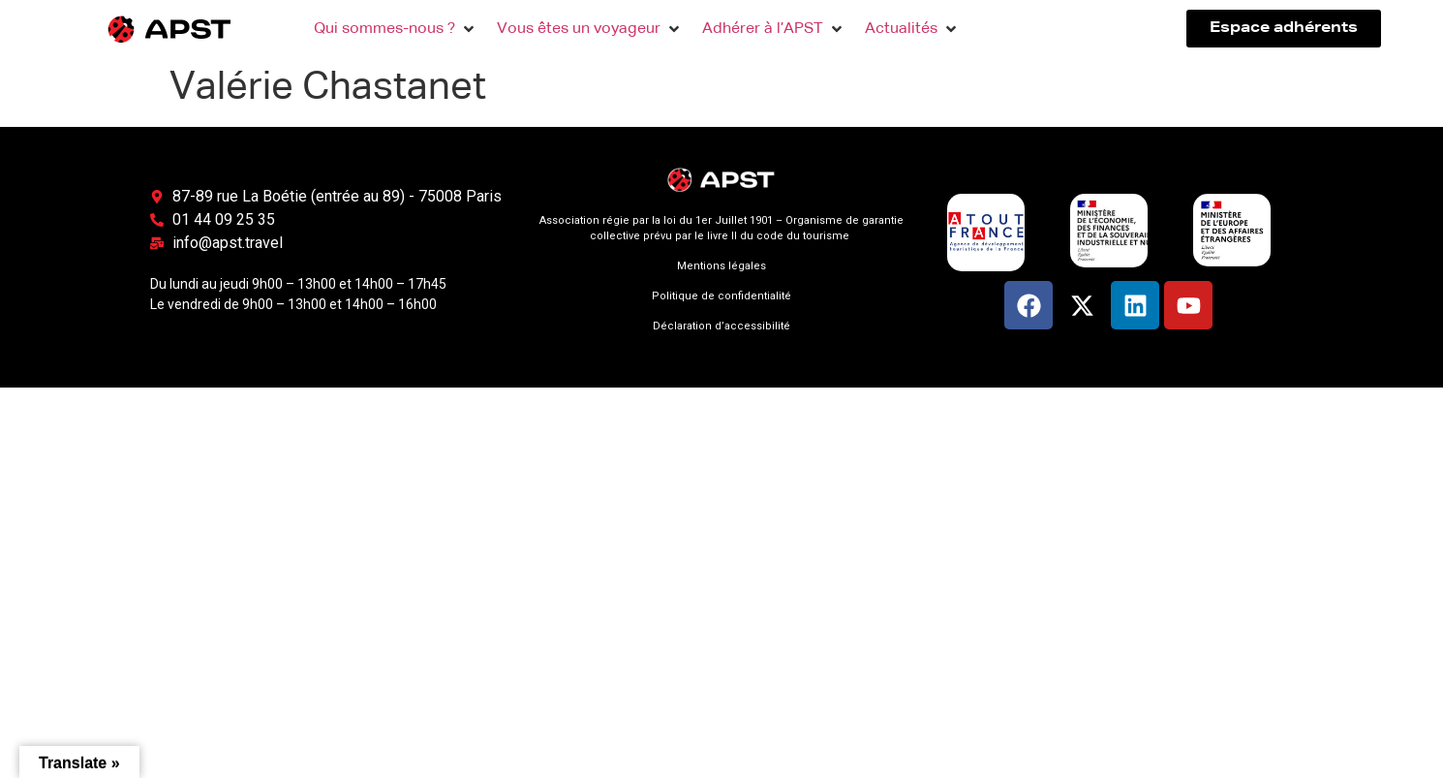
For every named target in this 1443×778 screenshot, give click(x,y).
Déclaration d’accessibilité (721, 326)
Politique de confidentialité (721, 296)
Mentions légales (721, 266)
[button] (395, 29)
